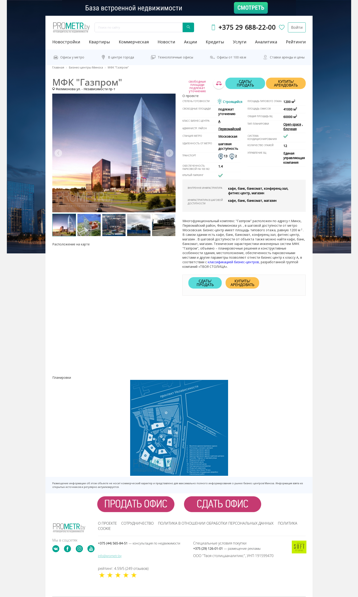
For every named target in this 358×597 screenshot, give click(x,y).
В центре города (121, 57)
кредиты (215, 42)
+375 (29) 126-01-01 (227, 548)
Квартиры (99, 42)
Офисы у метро (72, 57)
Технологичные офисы (175, 57)
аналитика (266, 42)
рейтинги (296, 42)
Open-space (292, 124)
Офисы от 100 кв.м (231, 57)
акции (190, 42)
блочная (290, 129)
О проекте (107, 523)
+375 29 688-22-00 (247, 27)
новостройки (66, 42)
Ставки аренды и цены (287, 57)
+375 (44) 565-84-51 (139, 543)
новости (166, 42)
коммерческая (134, 42)
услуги (239, 42)
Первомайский (229, 129)
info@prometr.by (109, 556)
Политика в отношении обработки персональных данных (216, 523)
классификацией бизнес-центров (233, 262)
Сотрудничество (137, 523)
